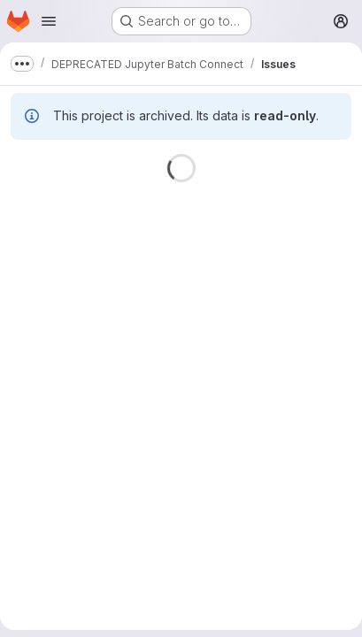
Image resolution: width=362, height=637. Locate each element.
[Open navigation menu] (49, 21)
